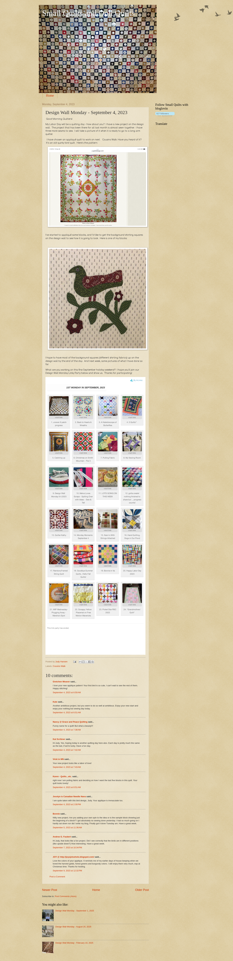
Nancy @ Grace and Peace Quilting (70, 722)
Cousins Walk (59, 666)
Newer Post (49, 890)
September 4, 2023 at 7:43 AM (67, 767)
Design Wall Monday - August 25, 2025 (73, 926)
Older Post (142, 890)
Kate (55, 702)
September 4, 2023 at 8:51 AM (67, 787)
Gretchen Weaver (61, 681)
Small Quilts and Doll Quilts (88, 13)
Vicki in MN (58, 759)
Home (50, 95)
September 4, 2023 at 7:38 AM (67, 730)
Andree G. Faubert (62, 836)
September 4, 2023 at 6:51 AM (67, 712)
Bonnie (56, 814)
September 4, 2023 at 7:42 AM (67, 750)
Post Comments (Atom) (66, 896)
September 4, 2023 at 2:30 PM (67, 804)
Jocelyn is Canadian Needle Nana (69, 796)
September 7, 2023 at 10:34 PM (67, 847)
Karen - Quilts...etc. (62, 776)
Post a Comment (57, 876)
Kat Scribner (59, 739)
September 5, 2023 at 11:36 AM (67, 827)
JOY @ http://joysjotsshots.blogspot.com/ (73, 857)
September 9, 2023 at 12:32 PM (67, 870)
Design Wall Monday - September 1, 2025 (74, 910)
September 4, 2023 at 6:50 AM (67, 692)
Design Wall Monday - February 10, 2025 (74, 943)
